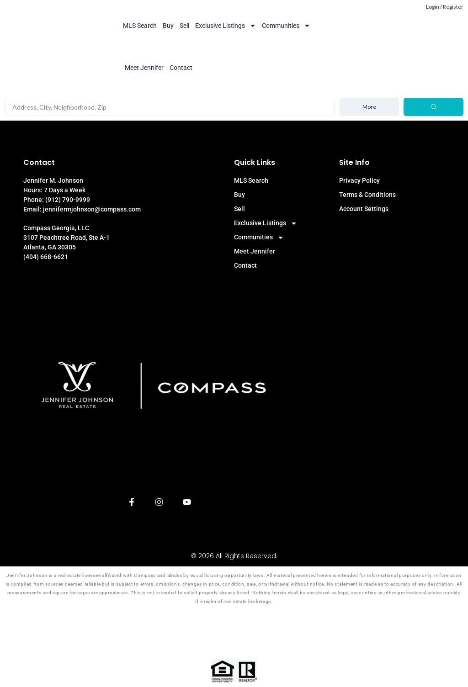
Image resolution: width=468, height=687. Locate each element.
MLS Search (140, 25)
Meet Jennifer (144, 67)
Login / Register (444, 6)
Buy (168, 25)
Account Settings (363, 208)
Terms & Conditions (367, 194)
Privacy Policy (359, 180)
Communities (286, 25)
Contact (181, 67)
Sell (184, 25)
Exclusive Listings (225, 25)
